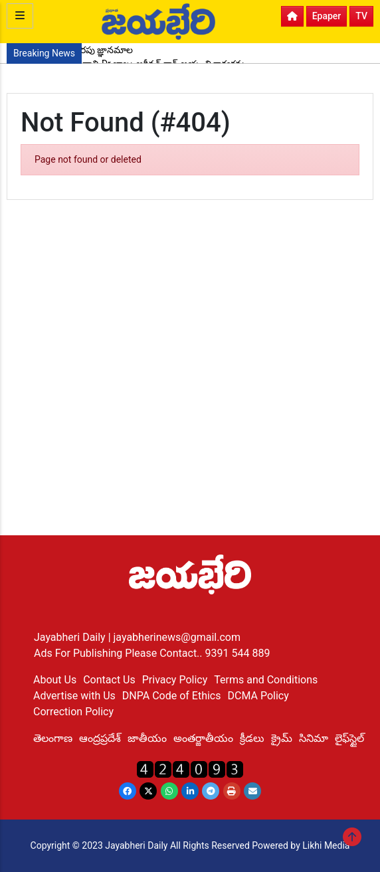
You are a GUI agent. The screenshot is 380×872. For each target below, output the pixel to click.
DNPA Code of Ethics (171, 695)
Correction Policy (73, 711)
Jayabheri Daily (71, 637)
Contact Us (109, 679)
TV (361, 16)
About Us (54, 679)
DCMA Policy (257, 695)
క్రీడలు (252, 738)
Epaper (326, 16)
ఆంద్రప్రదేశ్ (100, 738)
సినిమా (313, 738)
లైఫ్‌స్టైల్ (349, 738)
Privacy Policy (175, 679)
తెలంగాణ (52, 738)
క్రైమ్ (281, 738)
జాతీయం (147, 738)
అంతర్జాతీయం (203, 738)
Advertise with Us (74, 695)
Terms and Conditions (266, 679)
